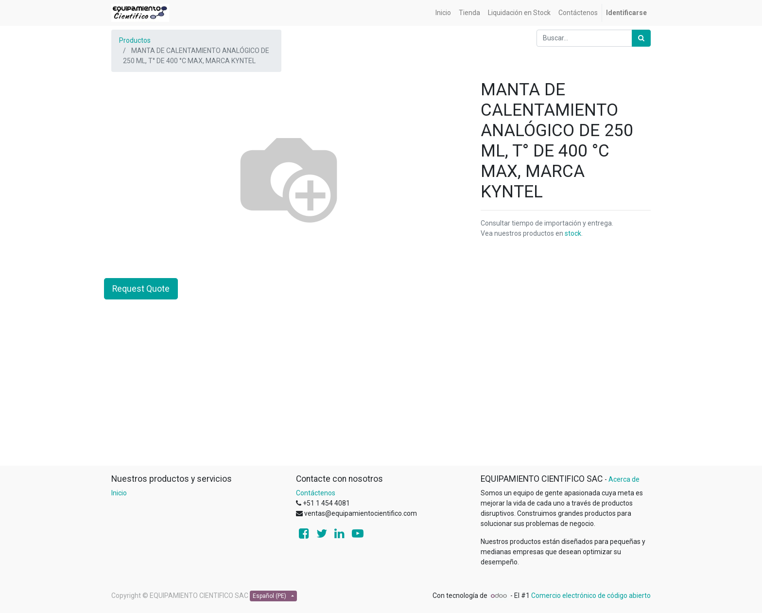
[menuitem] (443, 13)
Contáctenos (315, 493)
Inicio (119, 493)
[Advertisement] (381, 397)
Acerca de (624, 479)
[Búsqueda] (641, 38)
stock (573, 233)
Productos (135, 40)
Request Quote (141, 289)
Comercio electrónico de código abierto (591, 595)
